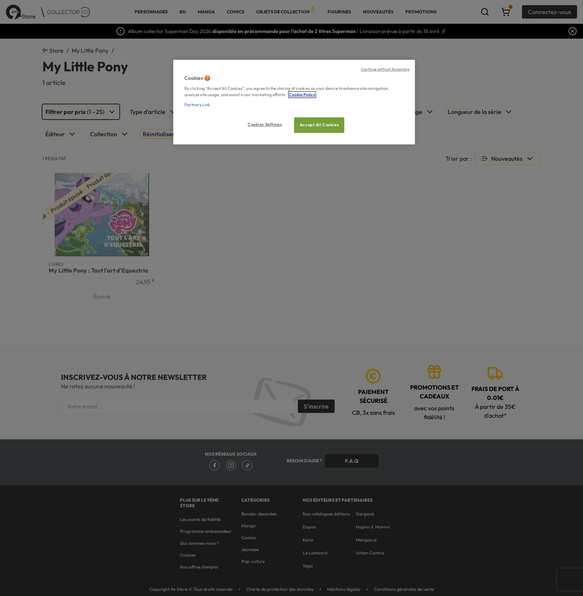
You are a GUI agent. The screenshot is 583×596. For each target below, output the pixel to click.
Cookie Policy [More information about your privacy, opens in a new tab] (302, 94)
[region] (294, 102)
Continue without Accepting (385, 69)
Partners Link (197, 104)
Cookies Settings (265, 124)
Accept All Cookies (319, 124)
